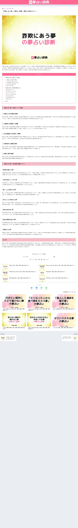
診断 (41, 259)
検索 (54, 256)
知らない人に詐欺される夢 (11, 94)
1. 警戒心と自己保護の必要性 (11, 79)
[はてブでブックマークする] (41, 288)
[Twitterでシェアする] (31, 288)
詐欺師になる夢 (9, 98)
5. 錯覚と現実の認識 (9, 85)
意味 (39, 259)
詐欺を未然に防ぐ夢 (9, 95)
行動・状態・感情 (72, 292)
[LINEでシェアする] (46, 288)
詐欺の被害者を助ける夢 (10, 97)
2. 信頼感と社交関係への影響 (11, 80)
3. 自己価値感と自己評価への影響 (12, 82)
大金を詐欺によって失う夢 (11, 91)
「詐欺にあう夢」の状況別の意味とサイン (13, 87)
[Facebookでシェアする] (37, 288)
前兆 (44, 259)
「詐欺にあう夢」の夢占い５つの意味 (12, 77)
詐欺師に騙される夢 (9, 89)
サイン (47, 259)
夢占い (36, 259)
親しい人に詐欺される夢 (10, 92)
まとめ (6, 101)
